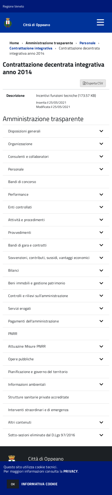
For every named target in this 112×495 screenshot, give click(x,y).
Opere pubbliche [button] (21, 359)
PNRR (12, 333)
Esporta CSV (93, 83)
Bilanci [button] (13, 270)
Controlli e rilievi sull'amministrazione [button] (38, 295)
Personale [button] (16, 169)
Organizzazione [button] (20, 143)
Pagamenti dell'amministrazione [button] (33, 321)
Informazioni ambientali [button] (27, 384)
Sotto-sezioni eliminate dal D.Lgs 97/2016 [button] (41, 435)
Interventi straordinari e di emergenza (38, 409)
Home (14, 43)
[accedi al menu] (100, 22)
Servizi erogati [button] (19, 308)
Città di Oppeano (36, 25)
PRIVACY (70, 471)
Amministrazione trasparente (49, 43)
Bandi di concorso (22, 181)
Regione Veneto (13, 6)
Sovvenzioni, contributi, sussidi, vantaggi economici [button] (49, 257)
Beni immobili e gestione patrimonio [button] (36, 283)
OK (13, 484)
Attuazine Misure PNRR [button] (27, 346)
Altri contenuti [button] (19, 422)
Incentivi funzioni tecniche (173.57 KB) (66, 95)
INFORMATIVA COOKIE (39, 484)
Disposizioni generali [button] (24, 131)
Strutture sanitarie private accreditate (38, 397)
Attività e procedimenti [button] (26, 219)
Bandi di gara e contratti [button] (27, 245)
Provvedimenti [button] (19, 232)
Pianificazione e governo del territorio (37, 371)
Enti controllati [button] (20, 207)
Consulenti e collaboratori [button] (28, 156)
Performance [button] (18, 194)
